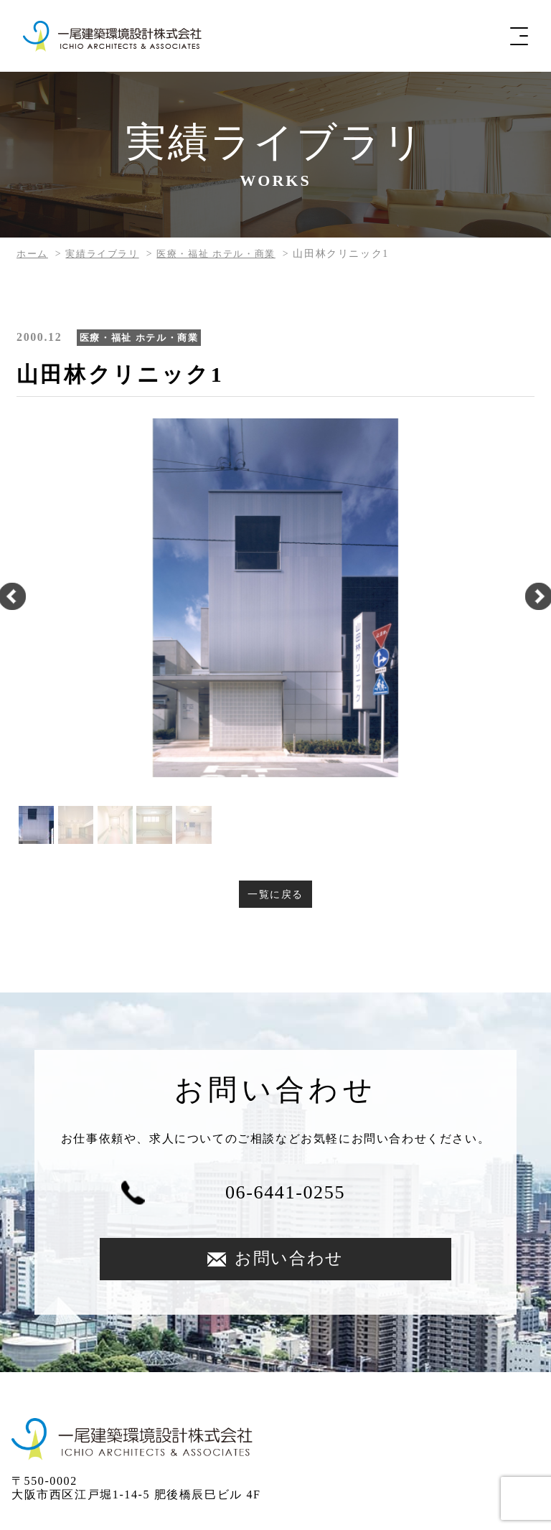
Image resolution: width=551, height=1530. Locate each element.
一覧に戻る (275, 894)
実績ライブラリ (106, 253)
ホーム (33, 253)
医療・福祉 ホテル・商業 (227, 253)
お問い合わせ (396, 1196)
